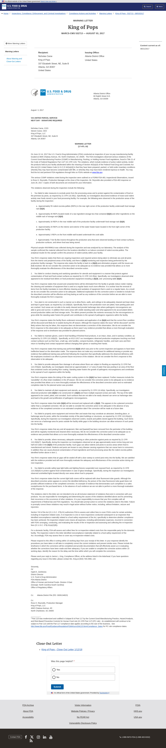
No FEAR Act (83, 717)
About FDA (28, 711)
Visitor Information (83, 705)
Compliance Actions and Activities (82, 13)
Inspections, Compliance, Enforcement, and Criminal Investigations (39, 13)
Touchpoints (103, 693)
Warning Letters (105, 13)
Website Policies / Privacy (83, 711)
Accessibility (28, 717)
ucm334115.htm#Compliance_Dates (88, 626)
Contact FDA (15, 737)
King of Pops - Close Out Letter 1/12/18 (62, 649)
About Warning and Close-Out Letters (14, 60)
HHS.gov (138, 711)
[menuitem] (150, 48)
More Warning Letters (15, 43)
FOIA (137, 705)
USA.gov (138, 717)
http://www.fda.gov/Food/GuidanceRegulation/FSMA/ (52, 626)
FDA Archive (28, 705)
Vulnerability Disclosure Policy (83, 723)
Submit (57, 687)
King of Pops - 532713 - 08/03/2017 (129, 13)
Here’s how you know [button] (49, 1)
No (57, 677)
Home (6, 13)
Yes (58, 669)
